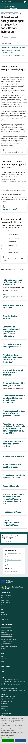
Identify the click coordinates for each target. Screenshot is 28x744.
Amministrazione (9, 12)
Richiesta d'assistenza (6, 701)
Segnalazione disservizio (7, 699)
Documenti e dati (5, 598)
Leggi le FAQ (4, 694)
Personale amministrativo (7, 605)
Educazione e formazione (7, 638)
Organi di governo (5, 602)
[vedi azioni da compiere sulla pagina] (12, 37)
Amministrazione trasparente (8, 711)
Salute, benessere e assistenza (8, 645)
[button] (14, 738)
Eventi (2, 669)
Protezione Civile (5, 619)
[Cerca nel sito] (24, 6)
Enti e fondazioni (5, 600)
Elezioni (16, 12)
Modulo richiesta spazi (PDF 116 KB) (13, 152)
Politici (2, 607)
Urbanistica (4, 614)
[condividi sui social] (4, 37)
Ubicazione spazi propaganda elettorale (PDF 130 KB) (11, 209)
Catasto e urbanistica (6, 634)
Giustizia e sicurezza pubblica (8, 639)
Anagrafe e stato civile (6, 630)
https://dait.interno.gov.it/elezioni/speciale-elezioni (14, 297)
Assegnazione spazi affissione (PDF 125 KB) (13, 260)
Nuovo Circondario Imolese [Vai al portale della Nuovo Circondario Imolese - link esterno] (8, 2)
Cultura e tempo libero (6, 636)
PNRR (2, 612)
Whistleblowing (5, 706)
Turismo (3, 648)
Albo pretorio (4, 708)
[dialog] (14, 730)
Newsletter (4, 704)
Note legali (3, 715)
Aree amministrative (6, 595)
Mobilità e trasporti (6, 643)
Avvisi (2, 661)
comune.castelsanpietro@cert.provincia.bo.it (14, 690)
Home (2, 12)
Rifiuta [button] (20, 741)
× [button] (26, 718)
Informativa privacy (6, 713)
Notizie (2, 656)
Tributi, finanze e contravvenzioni (9, 647)
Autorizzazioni (4, 632)
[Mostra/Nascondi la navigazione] (2, 6)
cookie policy (4, 723)
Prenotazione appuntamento (8, 696)
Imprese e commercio (6, 641)
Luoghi (2, 672)
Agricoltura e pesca (6, 627)
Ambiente (3, 629)
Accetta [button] (8, 741)
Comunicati (4, 659)
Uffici (2, 609)
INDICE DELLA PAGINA (14, 43)
